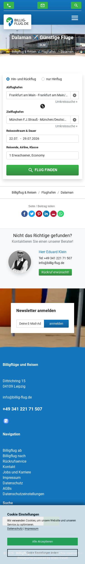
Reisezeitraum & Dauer (21, 130)
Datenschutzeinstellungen (23, 494)
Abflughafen (14, 87)
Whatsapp (61, 214)
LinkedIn (46, 214)
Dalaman (67, 51)
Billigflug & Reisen (24, 51)
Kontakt (9, 467)
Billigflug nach (14, 456)
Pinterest (39, 214)
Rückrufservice (14, 461)
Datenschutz (13, 483)
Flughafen (48, 51)
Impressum (12, 477)
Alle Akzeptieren (42, 541)
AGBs (7, 488)
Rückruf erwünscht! (55, 272)
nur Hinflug (54, 79)
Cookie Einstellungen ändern (42, 552)
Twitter (32, 214)
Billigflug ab (12, 450)
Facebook (24, 214)
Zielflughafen (15, 111)
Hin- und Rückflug (23, 79)
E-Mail (53, 214)
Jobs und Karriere (17, 472)
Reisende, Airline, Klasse (22, 147)
